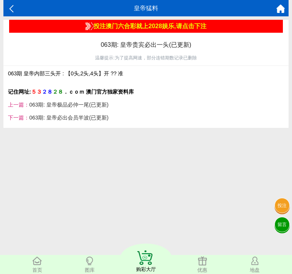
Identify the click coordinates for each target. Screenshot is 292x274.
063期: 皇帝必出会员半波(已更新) (68, 118)
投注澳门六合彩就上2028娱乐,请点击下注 (146, 26)
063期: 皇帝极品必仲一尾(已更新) (68, 105)
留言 (282, 224)
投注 (282, 205)
